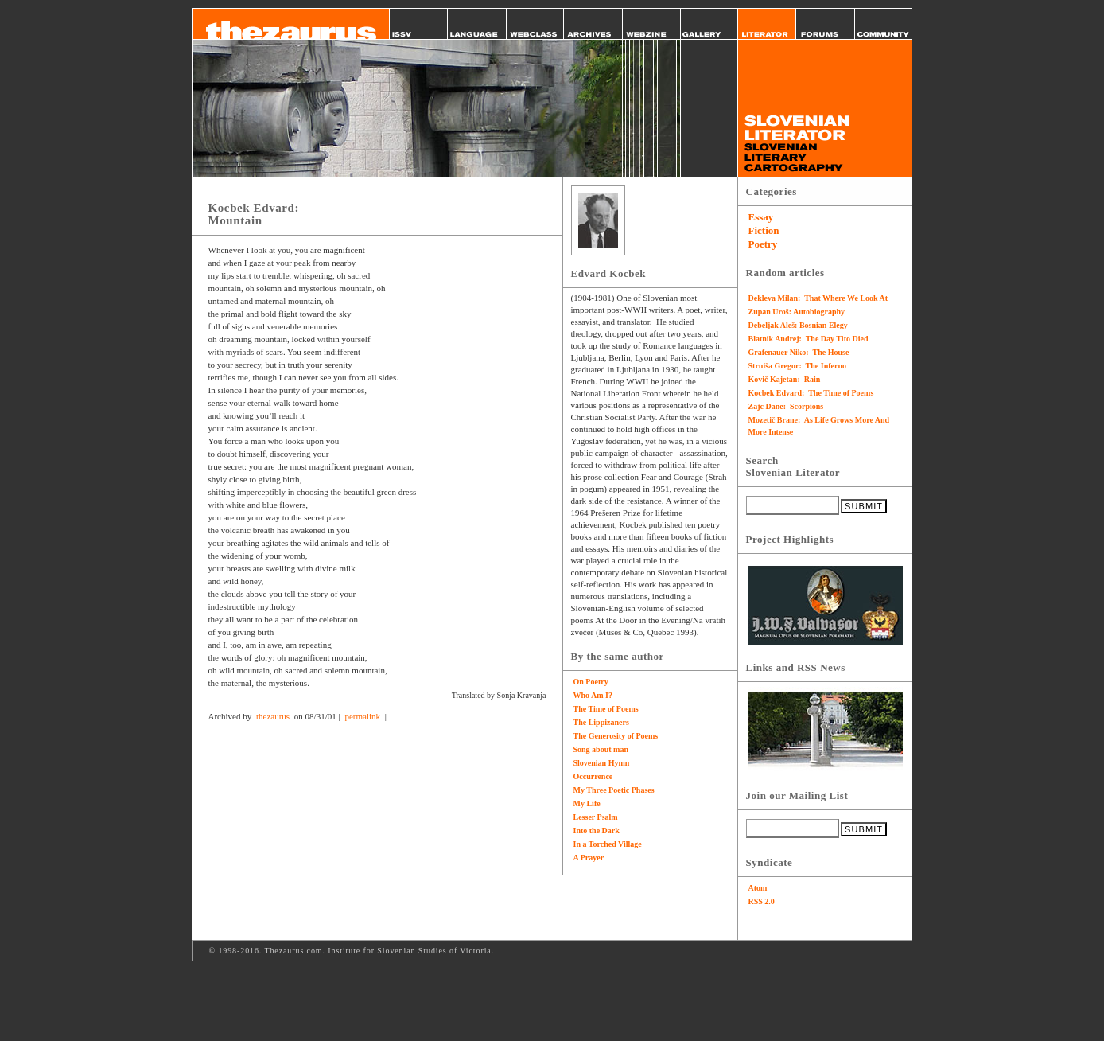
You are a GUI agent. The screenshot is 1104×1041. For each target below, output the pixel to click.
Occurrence (593, 776)
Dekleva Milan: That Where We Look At (818, 298)
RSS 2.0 (761, 901)
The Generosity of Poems (616, 735)
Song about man (600, 749)
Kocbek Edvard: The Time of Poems (811, 392)
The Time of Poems (606, 708)
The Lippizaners (601, 722)
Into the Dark (596, 830)
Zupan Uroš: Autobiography (796, 311)
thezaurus (273, 716)
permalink (362, 716)
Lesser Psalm (595, 817)
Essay (761, 217)
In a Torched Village (607, 844)
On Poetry (590, 681)
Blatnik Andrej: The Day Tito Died (808, 338)
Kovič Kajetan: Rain (784, 379)
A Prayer (588, 857)
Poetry (763, 244)
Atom (758, 887)
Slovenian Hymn (601, 762)
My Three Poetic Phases (614, 790)
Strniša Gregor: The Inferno (797, 365)
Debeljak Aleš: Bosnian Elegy (798, 325)
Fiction (763, 230)
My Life (587, 803)
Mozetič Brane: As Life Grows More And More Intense (819, 425)
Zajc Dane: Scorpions (786, 406)
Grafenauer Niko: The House (798, 352)
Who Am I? (592, 695)
